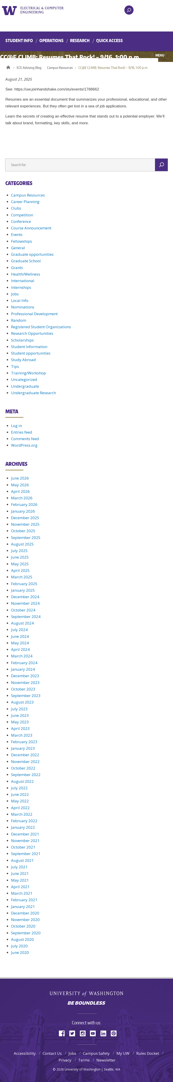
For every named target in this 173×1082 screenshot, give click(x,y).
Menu (159, 55)
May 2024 (20, 642)
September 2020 (26, 932)
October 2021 (23, 847)
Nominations (22, 307)
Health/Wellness (25, 274)
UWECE (45, 10)
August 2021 (22, 860)
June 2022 (20, 794)
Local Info (19, 300)
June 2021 (20, 873)
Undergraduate (25, 386)
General (18, 247)
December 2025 (25, 517)
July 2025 (19, 550)
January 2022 (23, 827)
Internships (21, 287)
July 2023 (19, 708)
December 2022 (25, 754)
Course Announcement (31, 228)
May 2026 (20, 484)
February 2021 (24, 899)
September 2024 (26, 616)
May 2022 (20, 801)
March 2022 (21, 814)
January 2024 (23, 669)
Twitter (74, 1033)
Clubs (16, 208)
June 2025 (20, 557)
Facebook (63, 1033)
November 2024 (25, 603)
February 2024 (24, 662)
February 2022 (24, 820)
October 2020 (23, 926)
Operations (51, 40)
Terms (84, 1060)
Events (17, 234)
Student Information (29, 346)
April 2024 (20, 649)
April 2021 (20, 886)
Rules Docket (147, 1053)
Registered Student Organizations (41, 326)
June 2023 (20, 715)
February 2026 (24, 504)
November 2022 (25, 761)
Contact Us (52, 1053)
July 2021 (19, 866)
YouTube (94, 1033)
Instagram (84, 1033)
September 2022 (26, 774)
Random (18, 320)
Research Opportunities (32, 333)
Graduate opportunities (32, 254)
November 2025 (25, 524)
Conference (21, 221)
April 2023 (20, 728)
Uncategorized (24, 379)
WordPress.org (24, 445)
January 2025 (23, 590)
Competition (22, 214)
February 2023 (24, 741)
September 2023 (26, 695)
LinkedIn (105, 1033)
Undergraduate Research (33, 392)
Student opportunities (30, 353)
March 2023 (21, 735)
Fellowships (21, 241)
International (22, 280)
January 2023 (23, 748)
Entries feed (21, 432)
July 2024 (19, 629)
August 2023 (22, 702)
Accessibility (25, 1053)
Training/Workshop (28, 373)
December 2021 (25, 834)
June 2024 (20, 636)
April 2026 (20, 491)
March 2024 (21, 656)
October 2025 (23, 530)
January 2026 (23, 511)
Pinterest (115, 1033)
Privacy (65, 1060)
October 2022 (23, 768)
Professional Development (34, 313)
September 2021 (26, 853)
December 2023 (25, 675)
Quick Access (109, 40)
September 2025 (26, 537)
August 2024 (22, 623)
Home (8, 67)
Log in (16, 425)
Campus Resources (60, 68)
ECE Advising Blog (29, 68)
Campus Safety (96, 1053)
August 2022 (22, 781)
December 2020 (25, 913)
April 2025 (20, 570)
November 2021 (25, 840)
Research (80, 40)
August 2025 (22, 544)
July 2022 (19, 787)
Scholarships (22, 340)
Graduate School (26, 260)
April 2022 (20, 807)
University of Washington (10, 10)
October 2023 (23, 689)
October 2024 (23, 610)
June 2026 (20, 478)
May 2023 (20, 721)
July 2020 (19, 945)
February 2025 (24, 583)
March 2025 (21, 576)
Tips (15, 366)
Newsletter (106, 1060)
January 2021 (23, 906)
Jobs (15, 294)
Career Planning (25, 201)
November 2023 (25, 682)
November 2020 (25, 919)
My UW (123, 1053)
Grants (17, 267)
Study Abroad (23, 359)
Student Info (19, 40)
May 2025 (20, 563)
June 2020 (20, 952)
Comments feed (25, 438)
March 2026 (21, 497)
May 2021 (20, 880)
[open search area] (129, 10)
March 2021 (21, 893)
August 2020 (22, 939)
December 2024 (25, 596)
